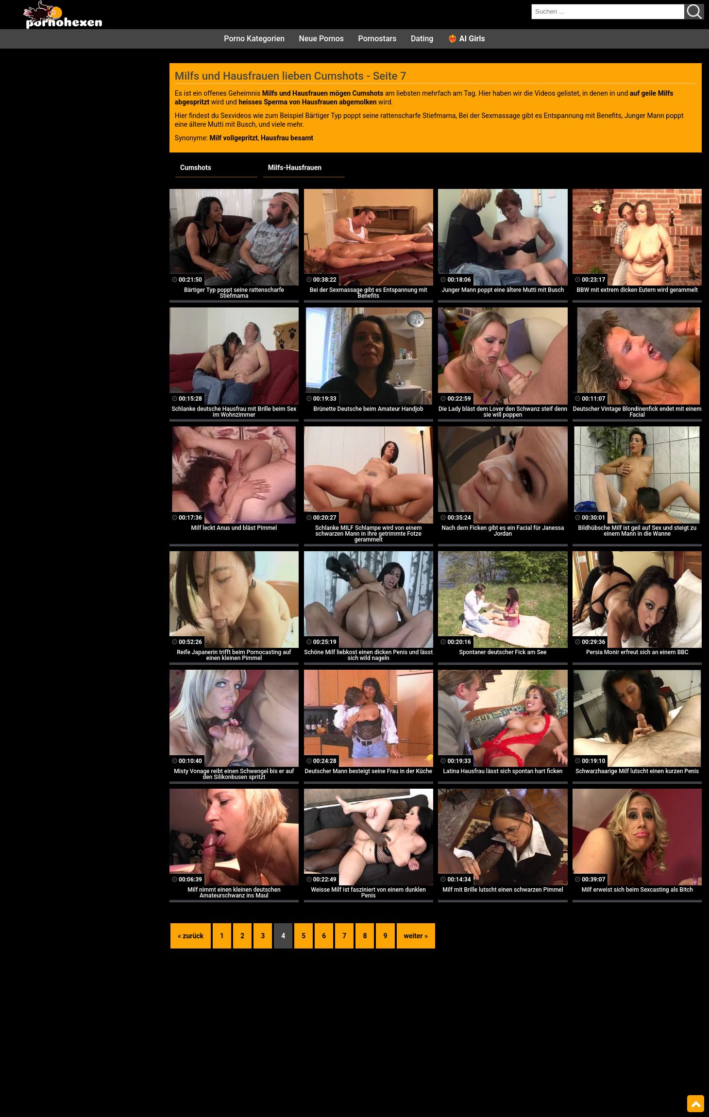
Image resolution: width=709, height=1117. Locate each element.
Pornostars (377, 38)
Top (696, 1104)
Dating (422, 38)
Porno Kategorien (254, 38)
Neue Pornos (321, 38)
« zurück (190, 936)
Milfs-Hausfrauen (294, 167)
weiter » (416, 936)
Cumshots (195, 167)
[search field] (608, 11)
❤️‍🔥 (466, 38)
